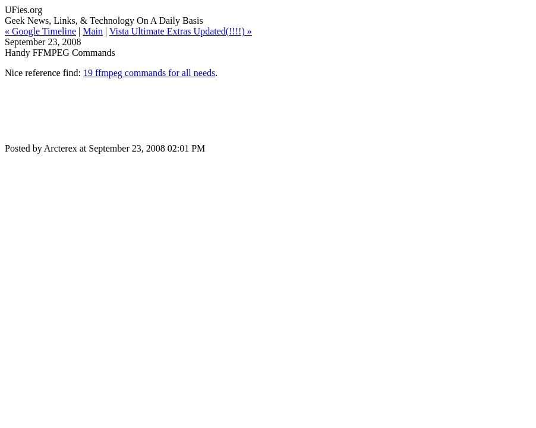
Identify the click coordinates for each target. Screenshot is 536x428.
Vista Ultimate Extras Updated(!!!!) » (180, 31)
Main (93, 31)
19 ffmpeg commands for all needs (149, 73)
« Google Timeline (40, 31)
